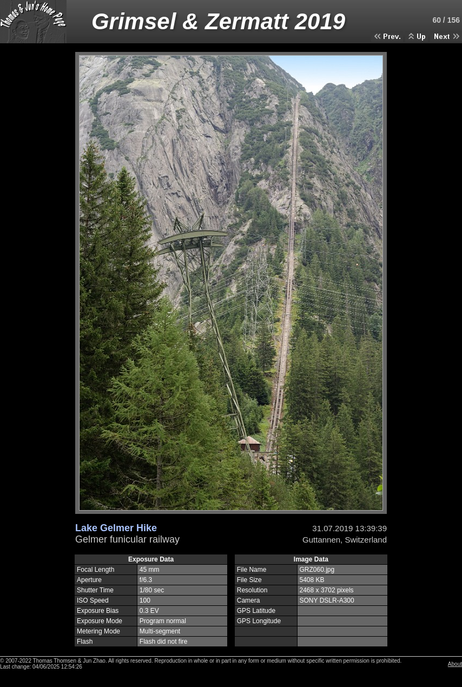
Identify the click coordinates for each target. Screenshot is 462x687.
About (455, 664)
